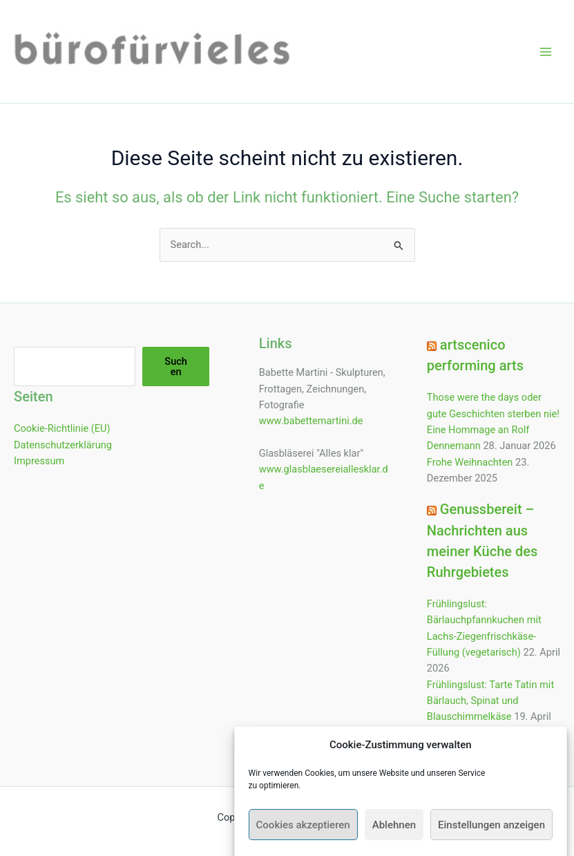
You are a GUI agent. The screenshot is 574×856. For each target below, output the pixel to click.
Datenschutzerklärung (63, 445)
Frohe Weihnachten (470, 462)
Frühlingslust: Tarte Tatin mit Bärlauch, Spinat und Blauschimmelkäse (490, 700)
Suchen (175, 366)
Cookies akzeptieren (303, 834)
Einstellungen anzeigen (491, 834)
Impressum (39, 461)
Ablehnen (394, 834)
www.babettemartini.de (311, 421)
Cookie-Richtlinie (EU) (62, 428)
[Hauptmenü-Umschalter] (545, 51)
